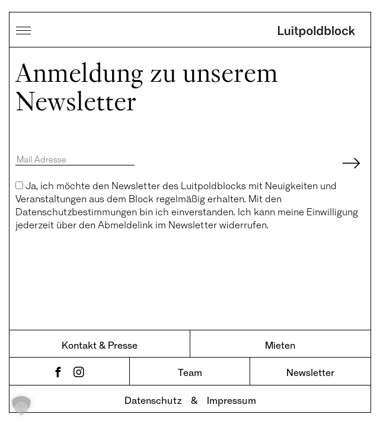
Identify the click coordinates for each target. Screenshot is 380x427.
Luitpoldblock (316, 32)
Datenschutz (152, 400)
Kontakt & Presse (100, 344)
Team (190, 372)
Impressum (231, 400)
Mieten (280, 344)
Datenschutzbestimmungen (76, 211)
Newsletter (310, 372)
